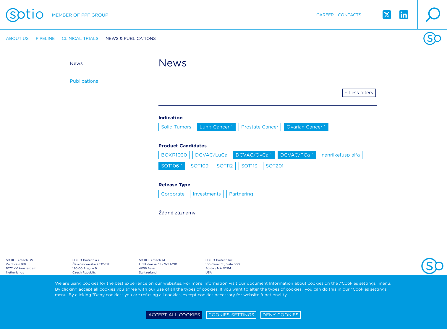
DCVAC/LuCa (211, 155)
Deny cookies (281, 314)
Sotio (57, 15)
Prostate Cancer (259, 127)
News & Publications (131, 38)
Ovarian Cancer (306, 126)
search (432, 15)
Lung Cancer (216, 126)
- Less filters (359, 92)
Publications (84, 81)
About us (17, 38)
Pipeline (45, 38)
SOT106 (171, 165)
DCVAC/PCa (296, 154)
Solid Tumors (176, 127)
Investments (207, 194)
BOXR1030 (174, 155)
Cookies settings (231, 314)
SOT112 (225, 166)
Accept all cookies (174, 314)
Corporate (172, 194)
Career (325, 14)
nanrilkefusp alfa (341, 155)
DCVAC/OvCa (254, 154)
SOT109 (199, 166)
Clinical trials (80, 38)
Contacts (349, 14)
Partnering (241, 194)
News (76, 63)
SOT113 (249, 166)
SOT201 (275, 166)
